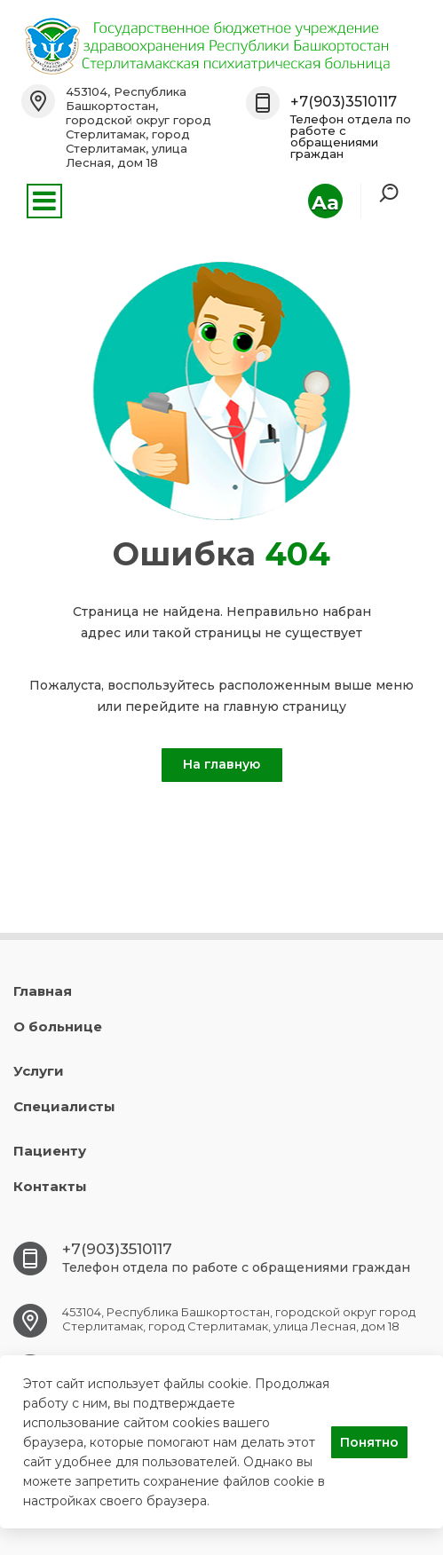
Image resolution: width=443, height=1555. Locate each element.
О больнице (57, 1026)
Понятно (369, 1442)
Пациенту (49, 1150)
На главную (221, 764)
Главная (42, 991)
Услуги (38, 1070)
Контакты (50, 1186)
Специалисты (64, 1106)
